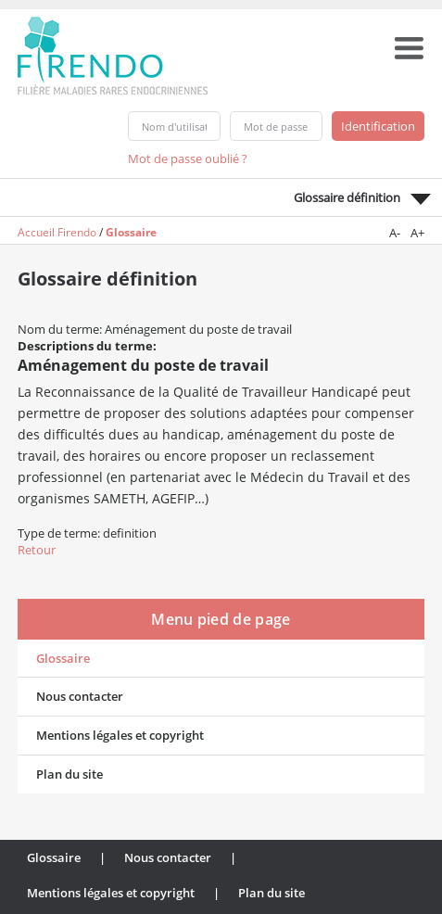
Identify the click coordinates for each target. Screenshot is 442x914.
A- (394, 232)
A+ (417, 232)
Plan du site (69, 774)
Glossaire (131, 232)
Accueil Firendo (57, 232)
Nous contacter (79, 696)
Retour (37, 549)
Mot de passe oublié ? (187, 158)
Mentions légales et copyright (120, 735)
